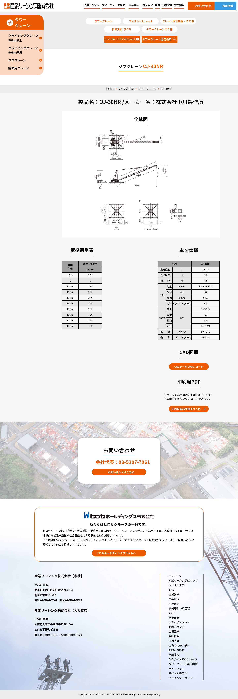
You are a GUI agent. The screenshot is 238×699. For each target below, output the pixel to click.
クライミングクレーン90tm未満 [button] (23, 50)
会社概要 (174, 636)
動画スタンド (176, 627)
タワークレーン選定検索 (183, 664)
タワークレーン (147, 89)
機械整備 (174, 594)
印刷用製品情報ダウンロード (189, 409)
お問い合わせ (176, 650)
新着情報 (174, 655)
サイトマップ (176, 669)
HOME (110, 89)
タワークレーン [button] (19, 22)
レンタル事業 (126, 89)
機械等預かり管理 (179, 608)
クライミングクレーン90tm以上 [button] (23, 37)
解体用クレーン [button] (18, 68)
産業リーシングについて (183, 580)
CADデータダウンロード (188, 367)
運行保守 (174, 604)
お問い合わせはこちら (121, 472)
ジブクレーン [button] (17, 60)
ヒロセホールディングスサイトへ (116, 553)
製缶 (171, 590)
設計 (171, 613)
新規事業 (174, 618)
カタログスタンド (179, 622)
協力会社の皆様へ (179, 645)
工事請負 (174, 599)
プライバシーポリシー (182, 678)
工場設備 (174, 631)
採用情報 (174, 641)
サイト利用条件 (178, 673)
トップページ (174, 576)
